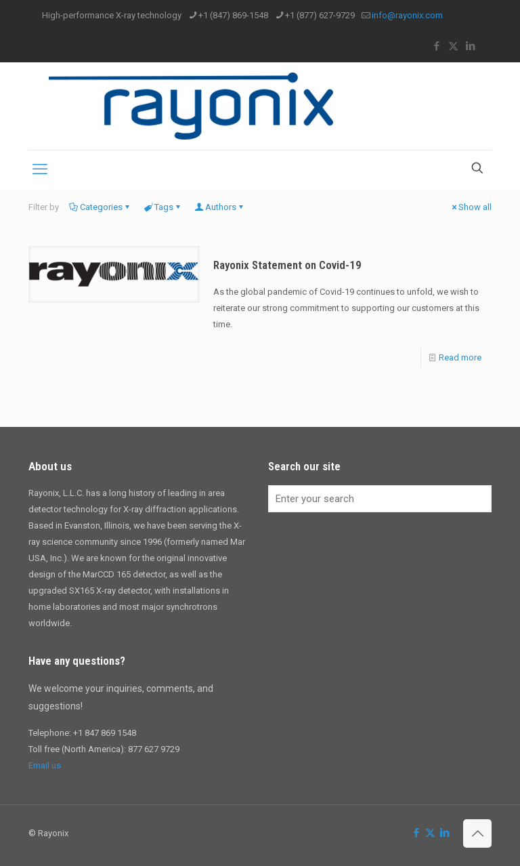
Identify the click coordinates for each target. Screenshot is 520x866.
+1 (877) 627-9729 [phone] (320, 15)
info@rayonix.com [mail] (407, 15)
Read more (460, 357)
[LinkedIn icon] (470, 46)
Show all (471, 207)
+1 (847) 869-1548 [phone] (233, 15)
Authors (219, 207)
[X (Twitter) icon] (453, 46)
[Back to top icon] (477, 833)
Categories (100, 207)
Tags (163, 207)
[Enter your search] (380, 498)
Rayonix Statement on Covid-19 (287, 265)
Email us (44, 765)
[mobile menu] (39, 169)
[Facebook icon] (436, 46)
